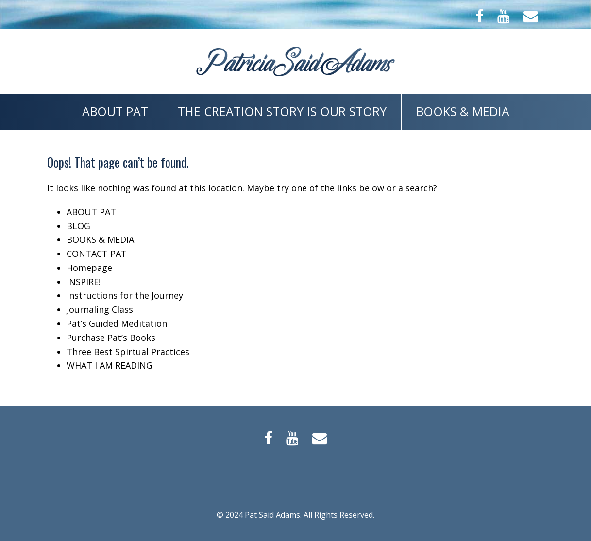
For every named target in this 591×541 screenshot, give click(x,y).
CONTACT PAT (97, 253)
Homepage (89, 267)
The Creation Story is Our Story (282, 111)
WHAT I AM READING (109, 365)
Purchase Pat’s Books (111, 337)
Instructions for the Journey (125, 295)
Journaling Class (100, 309)
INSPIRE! (84, 281)
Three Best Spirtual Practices (128, 351)
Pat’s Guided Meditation (117, 323)
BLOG (78, 226)
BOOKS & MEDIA (462, 111)
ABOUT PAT (115, 111)
